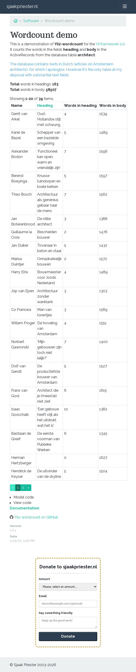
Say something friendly (56, 613)
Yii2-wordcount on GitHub (36, 517)
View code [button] (22, 503)
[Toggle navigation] (125, 6)
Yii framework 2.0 (110, 44)
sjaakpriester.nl (22, 6)
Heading (45, 105)
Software (31, 21)
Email (43, 596)
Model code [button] (23, 497)
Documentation (24, 508)
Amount (44, 579)
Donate (68, 636)
